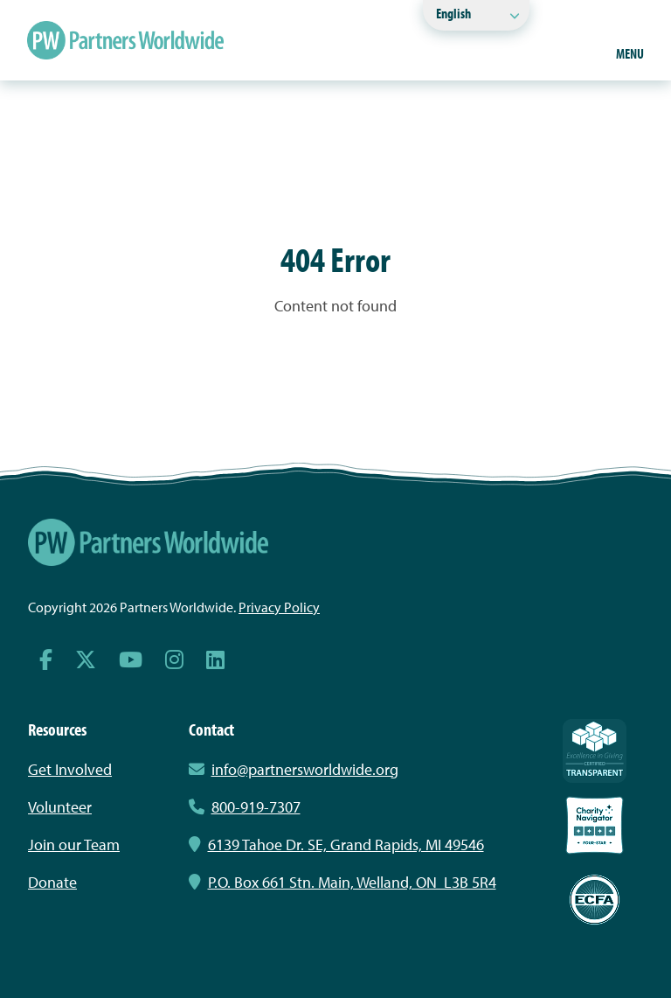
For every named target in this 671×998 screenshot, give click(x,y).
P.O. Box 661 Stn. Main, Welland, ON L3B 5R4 (342, 882)
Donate (52, 882)
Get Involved (70, 769)
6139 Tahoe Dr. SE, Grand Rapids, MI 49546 (336, 844)
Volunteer (60, 807)
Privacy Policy (279, 607)
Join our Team (74, 844)
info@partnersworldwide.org (304, 769)
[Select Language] (476, 15)
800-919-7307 (245, 807)
